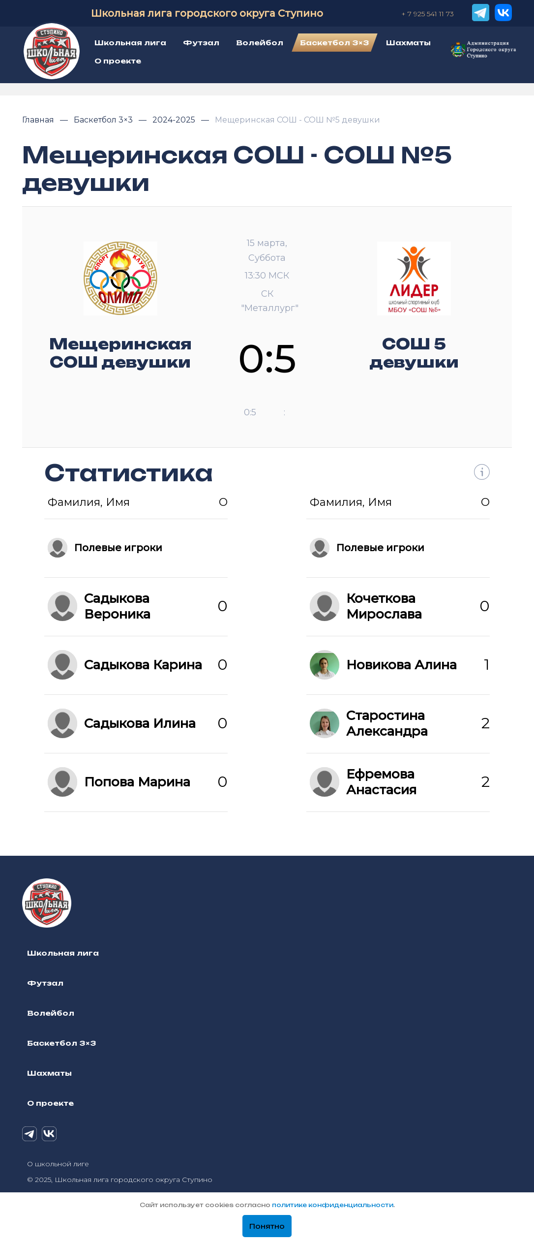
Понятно (267, 1226)
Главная (39, 119)
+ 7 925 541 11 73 (427, 13)
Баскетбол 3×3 (104, 119)
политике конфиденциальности (332, 1205)
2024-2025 (174, 119)
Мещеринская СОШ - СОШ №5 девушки (297, 119)
